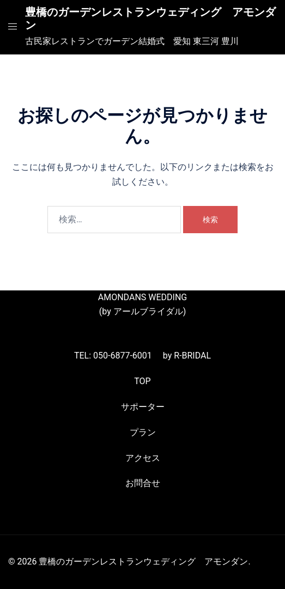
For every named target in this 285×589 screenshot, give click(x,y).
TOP (142, 381)
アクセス (142, 458)
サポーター (143, 407)
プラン (143, 432)
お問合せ (142, 483)
